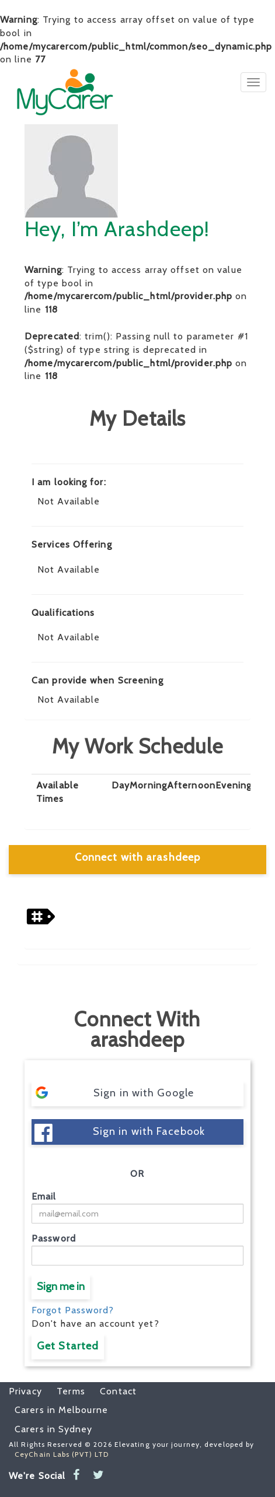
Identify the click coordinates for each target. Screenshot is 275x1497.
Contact (112, 1391)
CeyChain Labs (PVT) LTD (62, 1454)
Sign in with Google (114, 1092)
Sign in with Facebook (119, 1132)
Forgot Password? (73, 1310)
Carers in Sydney (54, 1429)
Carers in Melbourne (61, 1409)
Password (54, 1238)
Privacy (25, 1391)
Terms (65, 1391)
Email (44, 1196)
